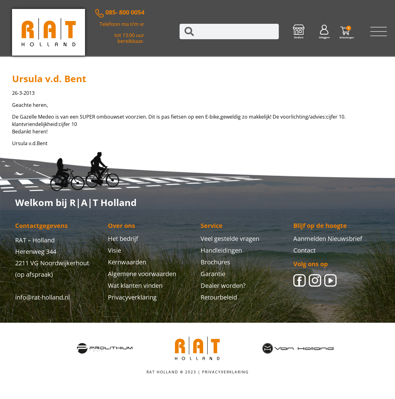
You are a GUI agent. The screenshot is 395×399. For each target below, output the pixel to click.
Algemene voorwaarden (142, 274)
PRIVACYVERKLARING (225, 372)
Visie (114, 250)
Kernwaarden (127, 262)
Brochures (215, 262)
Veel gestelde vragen (230, 238)
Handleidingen (221, 250)
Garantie (213, 274)
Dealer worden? (223, 285)
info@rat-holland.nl (42, 297)
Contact (304, 250)
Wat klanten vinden (135, 285)
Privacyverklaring (132, 297)
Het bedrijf (123, 238)
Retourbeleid (219, 297)
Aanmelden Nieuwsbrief (327, 238)
